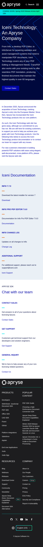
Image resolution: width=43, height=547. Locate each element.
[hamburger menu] (37, 4)
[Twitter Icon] (16, 519)
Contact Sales (10, 88)
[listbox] (24, 528)
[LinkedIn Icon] (26, 519)
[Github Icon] (11, 519)
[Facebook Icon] (31, 519)
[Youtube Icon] (21, 519)
